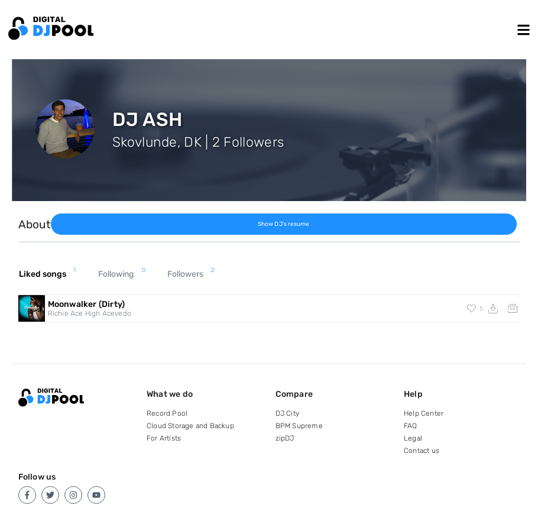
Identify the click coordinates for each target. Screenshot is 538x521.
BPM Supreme (299, 426)
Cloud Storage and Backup (190, 426)
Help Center (423, 413)
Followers (191, 274)
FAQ (410, 426)
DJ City (287, 413)
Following (121, 274)
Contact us (421, 450)
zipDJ (285, 438)
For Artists (164, 438)
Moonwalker (86, 304)
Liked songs (47, 274)
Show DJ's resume (284, 224)
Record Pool (167, 413)
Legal (413, 438)
